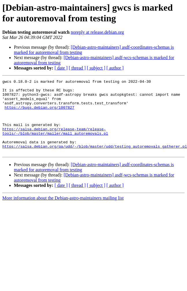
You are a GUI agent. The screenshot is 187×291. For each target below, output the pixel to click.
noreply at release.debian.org (97, 32)
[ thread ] (77, 67)
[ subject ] (96, 67)
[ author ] (115, 67)
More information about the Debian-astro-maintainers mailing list (63, 212)
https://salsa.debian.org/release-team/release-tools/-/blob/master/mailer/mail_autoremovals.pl (55, 142)
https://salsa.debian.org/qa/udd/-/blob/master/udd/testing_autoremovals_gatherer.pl (94, 160)
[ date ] (61, 67)
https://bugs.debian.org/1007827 (39, 113)
